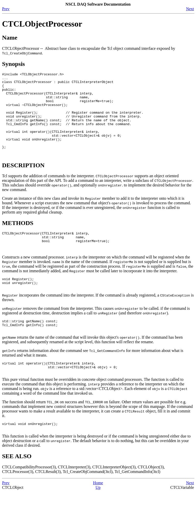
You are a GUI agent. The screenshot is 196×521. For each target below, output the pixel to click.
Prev (5, 9)
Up (98, 516)
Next (190, 9)
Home (98, 512)
